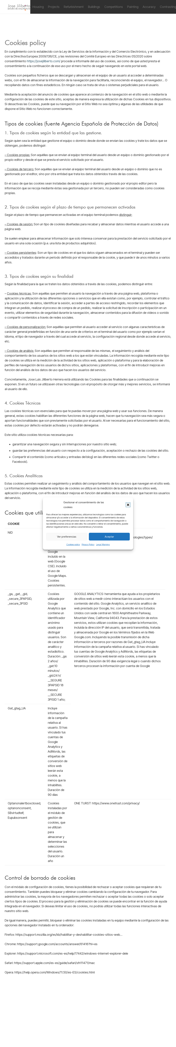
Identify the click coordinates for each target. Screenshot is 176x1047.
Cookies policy (73, 544)
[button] (128, 505)
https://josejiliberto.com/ (43, 61)
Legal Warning (103, 544)
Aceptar (109, 536)
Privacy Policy (88, 544)
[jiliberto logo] (19, 7)
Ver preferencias (66, 536)
